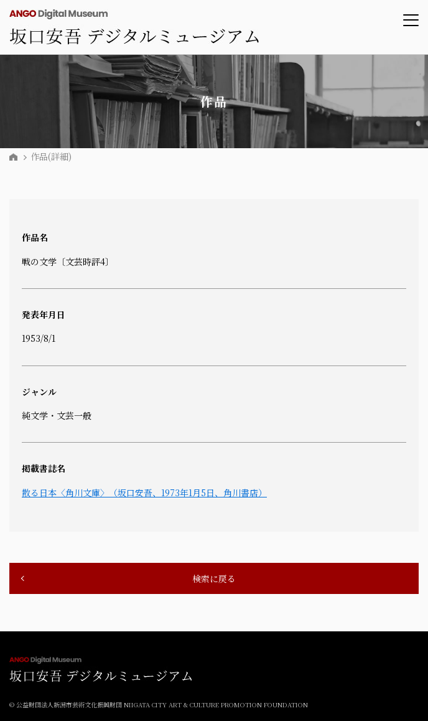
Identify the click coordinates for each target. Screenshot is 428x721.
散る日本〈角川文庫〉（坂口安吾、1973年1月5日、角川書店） (144, 492)
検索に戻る (214, 578)
